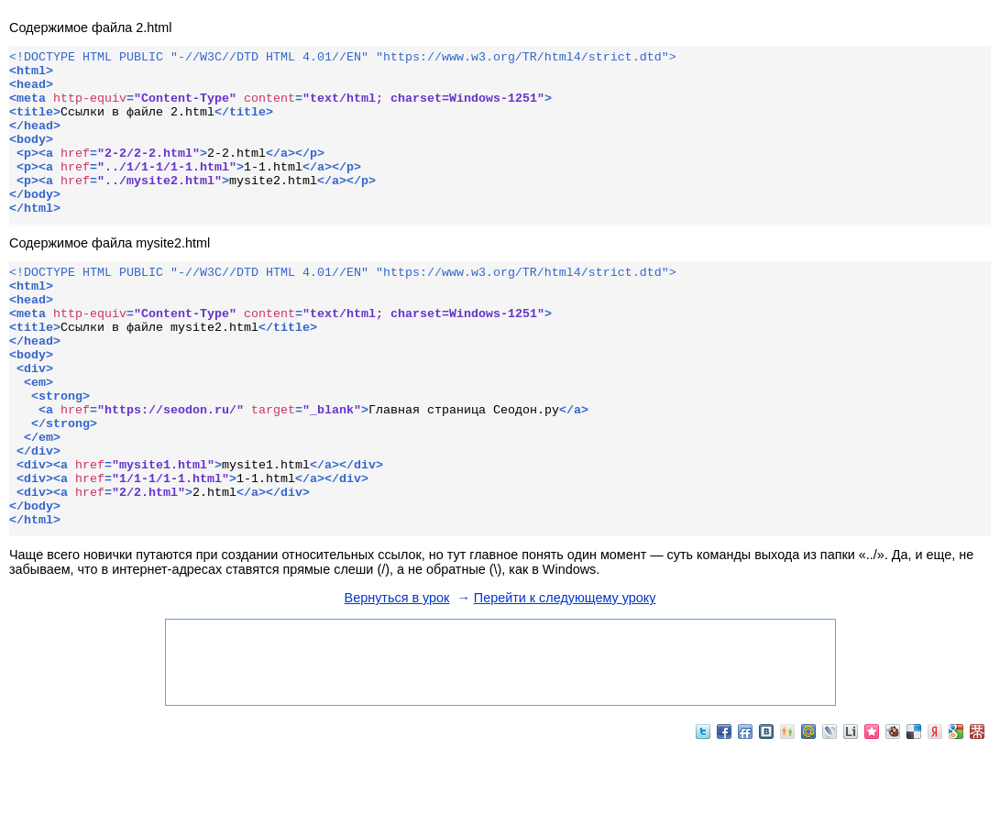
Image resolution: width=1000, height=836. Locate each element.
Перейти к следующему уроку (565, 683)
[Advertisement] (499, 746)
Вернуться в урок (397, 683)
